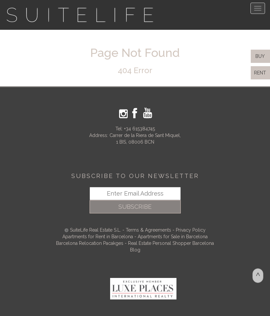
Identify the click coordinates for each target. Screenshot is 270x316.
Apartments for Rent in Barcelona (98, 236)
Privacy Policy (191, 230)
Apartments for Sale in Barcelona (173, 236)
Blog (135, 249)
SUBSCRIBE (135, 206)
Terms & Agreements (148, 230)
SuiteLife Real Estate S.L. (95, 230)
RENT (261, 72)
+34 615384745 (139, 128)
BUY (259, 56)
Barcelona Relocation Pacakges (89, 243)
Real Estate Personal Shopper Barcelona (171, 243)
